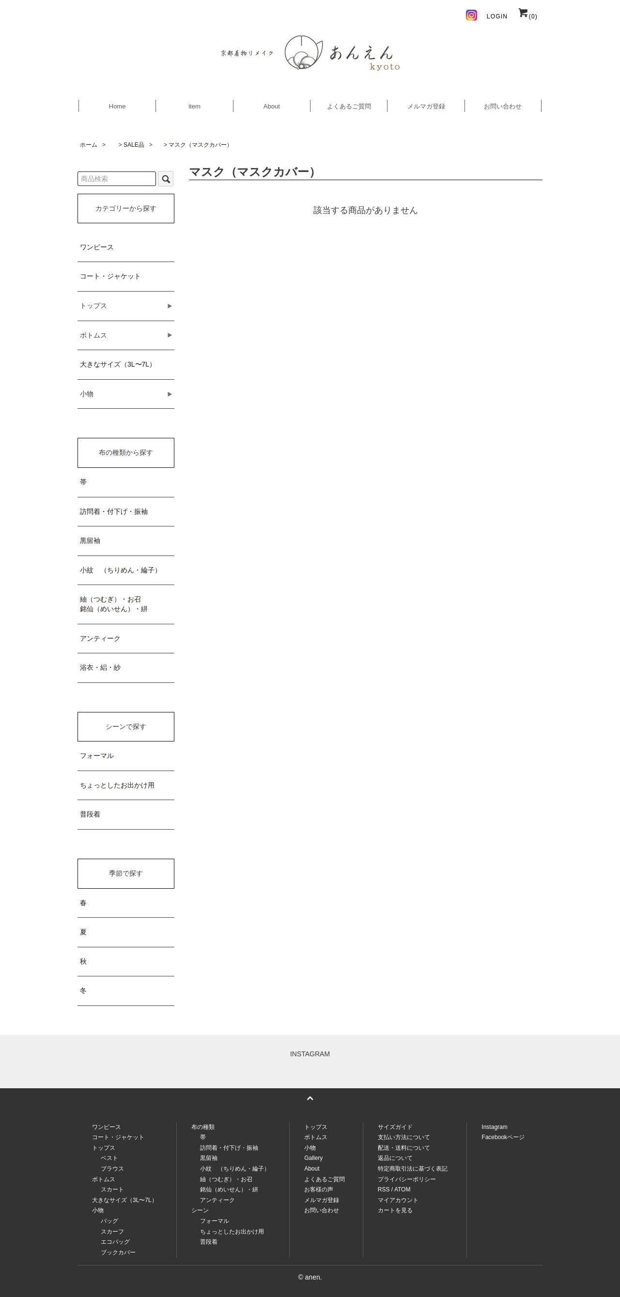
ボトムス (315, 1137)
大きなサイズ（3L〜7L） (118, 364)
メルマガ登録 (426, 106)
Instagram (494, 1127)
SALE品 (134, 144)
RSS (384, 1189)
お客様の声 (318, 1189)
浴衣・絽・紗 (100, 667)
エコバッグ (115, 1241)
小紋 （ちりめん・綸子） (120, 570)
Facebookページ (503, 1137)
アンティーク (100, 638)
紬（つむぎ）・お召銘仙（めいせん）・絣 (114, 604)
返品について (395, 1158)
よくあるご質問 (349, 106)
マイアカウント (398, 1200)
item (194, 106)
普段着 (90, 814)
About (272, 106)
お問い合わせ (503, 106)
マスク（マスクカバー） (200, 144)
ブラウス (112, 1168)
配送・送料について (404, 1147)
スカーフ (112, 1231)
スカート (112, 1189)
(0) (527, 16)
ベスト (109, 1158)
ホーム (88, 144)
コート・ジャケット (110, 276)
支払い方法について (404, 1137)
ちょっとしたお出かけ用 (117, 785)
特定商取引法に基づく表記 (413, 1168)
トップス (315, 1127)
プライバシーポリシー (407, 1179)
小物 (310, 1147)
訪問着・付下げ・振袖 (114, 511)
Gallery (313, 1158)
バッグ (109, 1221)
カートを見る (395, 1210)
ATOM (402, 1189)
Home (117, 106)
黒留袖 (90, 540)
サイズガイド (395, 1127)
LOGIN (497, 16)
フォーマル (97, 755)
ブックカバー (118, 1252)
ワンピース (97, 247)
